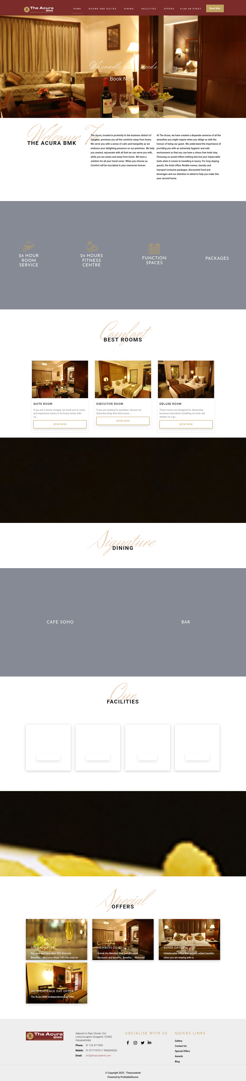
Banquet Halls (48, 756)
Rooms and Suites (103, 9)
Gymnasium (147, 756)
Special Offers (182, 1051)
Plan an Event (191, 9)
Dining (129, 9)
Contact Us (181, 1046)
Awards (179, 1056)
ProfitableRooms (130, 1077)
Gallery (178, 1041)
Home (77, 9)
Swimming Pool (98, 756)
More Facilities (197, 756)
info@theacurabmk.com (98, 1055)
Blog (177, 1061)
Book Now (215, 8)
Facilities (148, 9)
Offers (169, 9)
